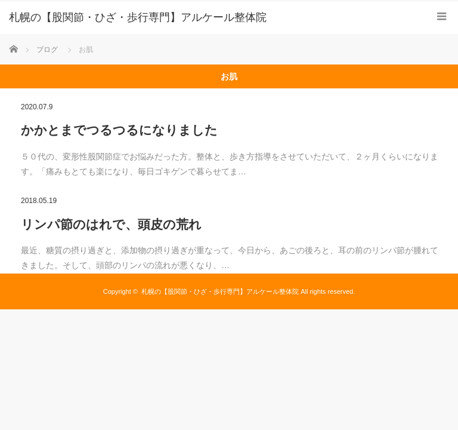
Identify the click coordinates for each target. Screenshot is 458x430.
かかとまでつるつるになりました (119, 130)
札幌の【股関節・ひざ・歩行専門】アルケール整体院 (220, 291)
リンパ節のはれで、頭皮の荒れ (111, 224)
